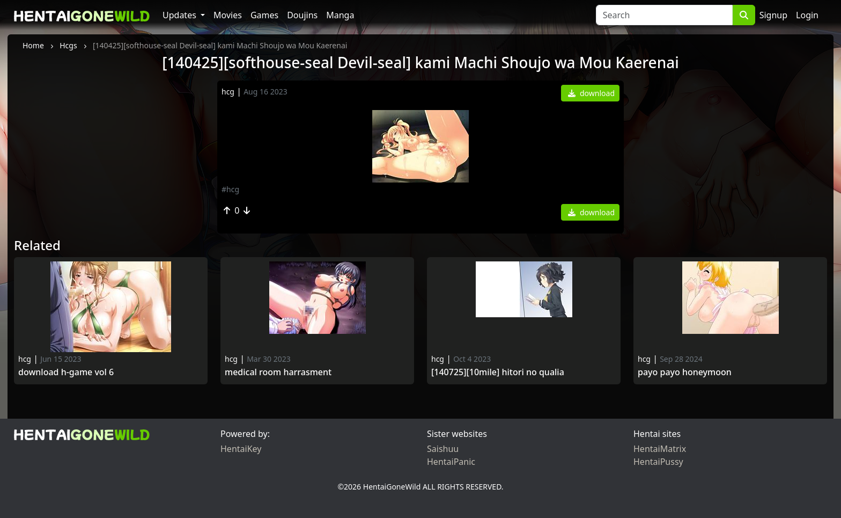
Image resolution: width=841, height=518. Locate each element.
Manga (340, 15)
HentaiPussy (658, 462)
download (591, 93)
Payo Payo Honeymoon (686, 372)
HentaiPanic (451, 462)
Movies (227, 15)
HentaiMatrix (659, 449)
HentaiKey (240, 449)
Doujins (302, 15)
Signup (773, 15)
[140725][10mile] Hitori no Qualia (497, 372)
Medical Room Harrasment (278, 372)
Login (807, 15)
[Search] (664, 15)
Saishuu (443, 449)
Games (264, 15)
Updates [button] (180, 15)
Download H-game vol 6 (66, 372)
